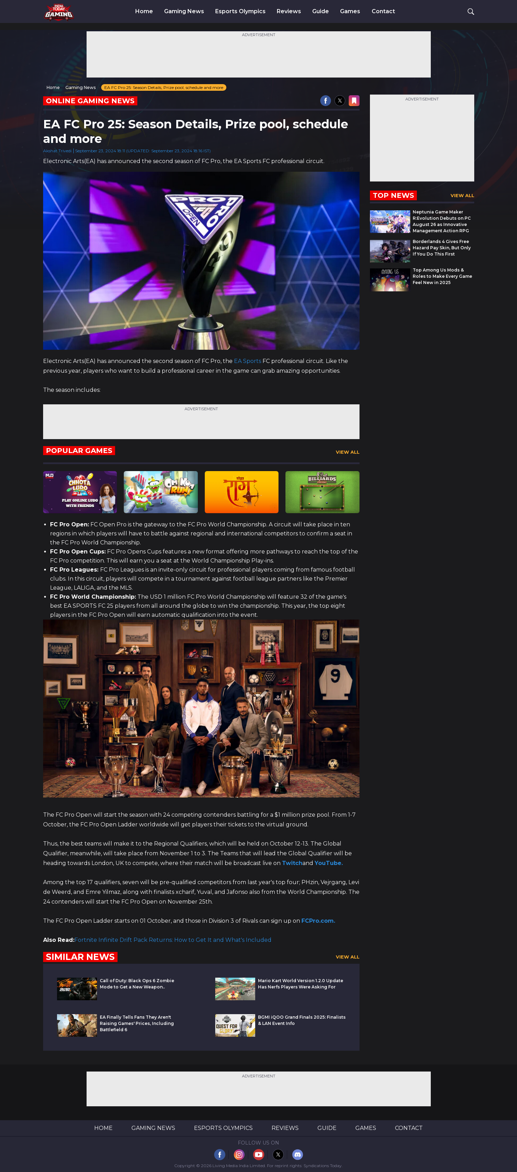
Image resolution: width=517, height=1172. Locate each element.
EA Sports (247, 361)
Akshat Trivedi (57, 150)
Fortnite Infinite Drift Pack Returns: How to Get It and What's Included (173, 940)
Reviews (289, 11)
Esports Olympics (240, 11)
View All (348, 452)
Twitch (292, 863)
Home (144, 11)
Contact (383, 11)
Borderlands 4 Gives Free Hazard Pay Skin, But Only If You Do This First (442, 248)
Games (350, 11)
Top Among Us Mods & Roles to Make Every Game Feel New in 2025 (442, 276)
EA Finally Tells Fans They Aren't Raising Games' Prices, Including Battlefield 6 (137, 1023)
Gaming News (184, 11)
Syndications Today (323, 1165)
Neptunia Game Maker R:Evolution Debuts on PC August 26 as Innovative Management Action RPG (442, 221)
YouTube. (329, 863)
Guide (320, 11)
